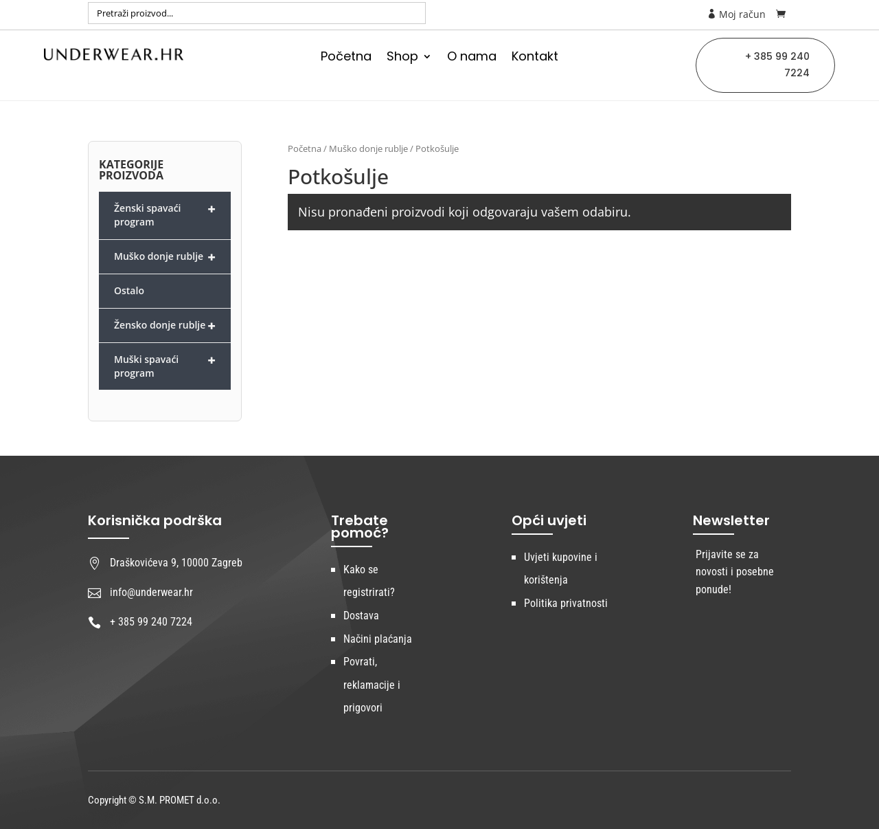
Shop (402, 58)
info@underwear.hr (151, 592)
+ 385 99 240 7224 (777, 64)
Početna (346, 58)
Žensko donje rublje (165, 325)
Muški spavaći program (165, 365)
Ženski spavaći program (165, 213)
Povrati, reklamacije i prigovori (371, 684)
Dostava (361, 615)
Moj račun (736, 14)
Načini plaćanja (377, 638)
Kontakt (535, 58)
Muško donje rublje (368, 148)
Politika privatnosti (566, 603)
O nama (471, 58)
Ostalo (129, 290)
